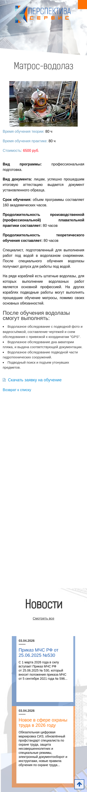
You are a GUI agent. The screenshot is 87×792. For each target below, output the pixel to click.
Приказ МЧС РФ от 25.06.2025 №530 (39, 652)
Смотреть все (43, 618)
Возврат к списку (17, 390)
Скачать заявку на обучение (32, 380)
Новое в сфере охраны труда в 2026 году (43, 722)
